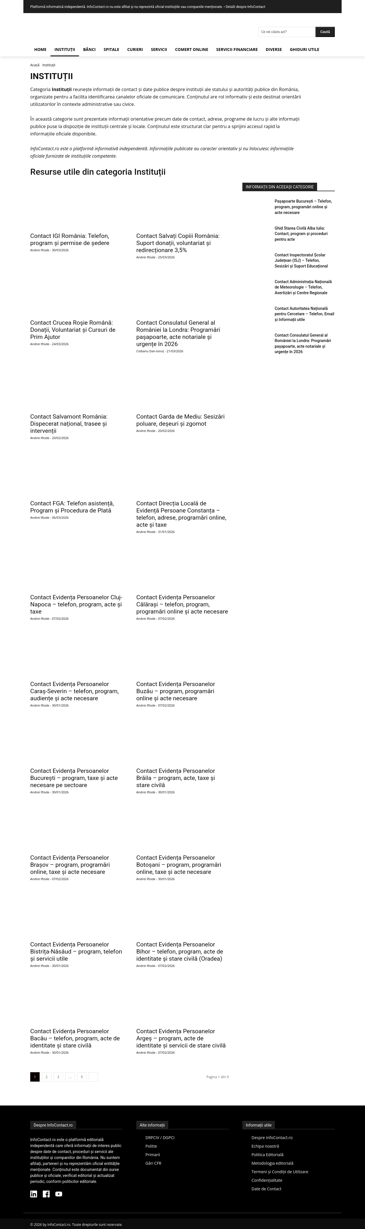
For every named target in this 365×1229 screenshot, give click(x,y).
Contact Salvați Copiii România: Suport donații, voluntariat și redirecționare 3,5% (178, 243)
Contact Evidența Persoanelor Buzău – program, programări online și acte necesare (175, 691)
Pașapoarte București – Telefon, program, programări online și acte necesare (303, 207)
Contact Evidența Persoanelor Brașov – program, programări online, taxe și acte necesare (70, 864)
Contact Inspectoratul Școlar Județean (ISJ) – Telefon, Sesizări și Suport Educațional (301, 260)
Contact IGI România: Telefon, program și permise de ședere (69, 239)
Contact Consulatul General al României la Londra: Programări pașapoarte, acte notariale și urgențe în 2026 (178, 333)
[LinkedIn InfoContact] (33, 1195)
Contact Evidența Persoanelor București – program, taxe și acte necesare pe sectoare (74, 778)
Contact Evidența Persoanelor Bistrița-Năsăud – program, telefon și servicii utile (76, 951)
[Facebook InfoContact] (46, 1195)
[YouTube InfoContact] (58, 1195)
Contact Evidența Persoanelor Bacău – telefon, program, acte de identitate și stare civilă (75, 1038)
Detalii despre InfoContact (245, 7)
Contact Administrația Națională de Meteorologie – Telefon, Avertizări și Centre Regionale (303, 287)
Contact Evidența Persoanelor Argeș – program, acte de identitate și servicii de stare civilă (181, 1038)
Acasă (34, 65)
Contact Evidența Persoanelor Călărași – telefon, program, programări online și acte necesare (182, 604)
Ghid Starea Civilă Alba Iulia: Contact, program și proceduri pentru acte (301, 234)
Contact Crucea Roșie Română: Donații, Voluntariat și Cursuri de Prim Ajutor (72, 329)
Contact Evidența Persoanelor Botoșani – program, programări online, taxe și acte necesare (178, 864)
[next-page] (93, 1077)
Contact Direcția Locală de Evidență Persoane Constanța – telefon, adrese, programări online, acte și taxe (181, 514)
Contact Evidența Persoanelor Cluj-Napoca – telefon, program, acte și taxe (76, 604)
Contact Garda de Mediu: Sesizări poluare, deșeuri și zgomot (180, 420)
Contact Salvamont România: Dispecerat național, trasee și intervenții (69, 423)
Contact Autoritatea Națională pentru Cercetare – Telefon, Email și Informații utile (304, 314)
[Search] (325, 32)
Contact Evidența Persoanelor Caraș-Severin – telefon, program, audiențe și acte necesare (74, 691)
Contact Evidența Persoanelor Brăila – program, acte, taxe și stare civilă (175, 778)
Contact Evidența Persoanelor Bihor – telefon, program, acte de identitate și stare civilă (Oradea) (179, 951)
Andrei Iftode (39, 250)
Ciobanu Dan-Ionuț (150, 351)
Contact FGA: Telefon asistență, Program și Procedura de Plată (72, 507)
